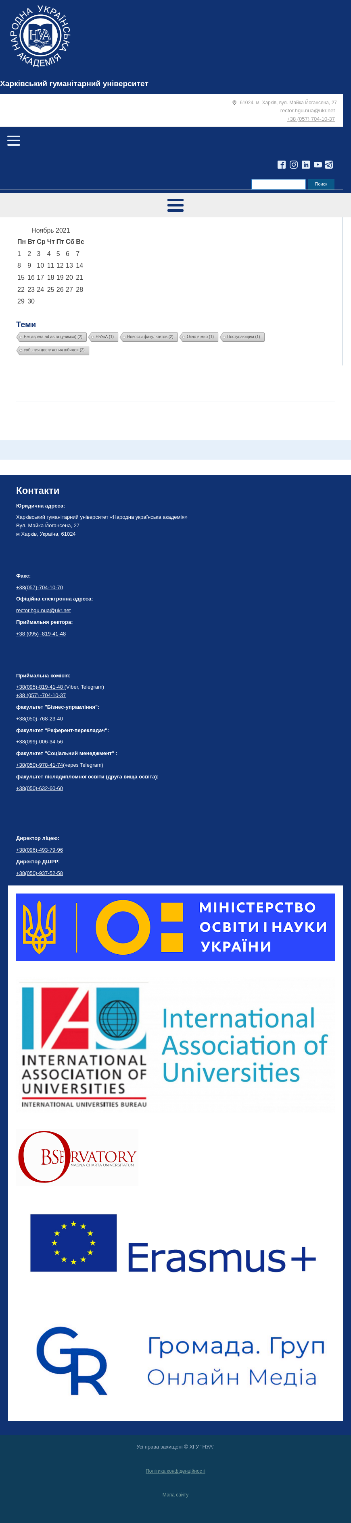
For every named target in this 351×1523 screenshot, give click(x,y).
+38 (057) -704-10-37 (41, 695)
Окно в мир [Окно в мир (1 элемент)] (200, 336)
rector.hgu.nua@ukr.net (307, 110)
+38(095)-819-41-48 (40, 687)
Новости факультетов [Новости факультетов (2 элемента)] (150, 336)
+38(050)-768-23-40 (39, 719)
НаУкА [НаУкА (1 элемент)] (105, 336)
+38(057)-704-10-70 (39, 587)
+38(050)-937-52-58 (39, 873)
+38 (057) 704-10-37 (311, 119)
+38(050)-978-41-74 (39, 765)
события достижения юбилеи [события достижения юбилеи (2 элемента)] (54, 350)
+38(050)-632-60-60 (39, 788)
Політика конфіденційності (175, 1471)
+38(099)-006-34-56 (39, 742)
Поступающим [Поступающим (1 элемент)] (243, 336)
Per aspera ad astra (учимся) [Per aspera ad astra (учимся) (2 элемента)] (53, 336)
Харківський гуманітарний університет (74, 83)
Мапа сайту (175, 1495)
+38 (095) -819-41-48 (41, 634)
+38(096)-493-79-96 (39, 850)
